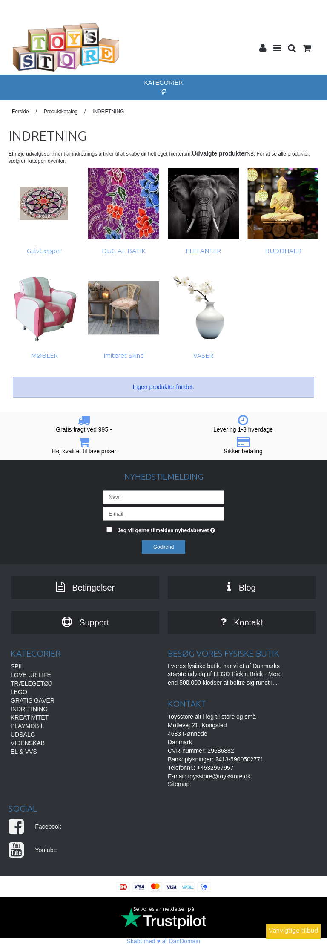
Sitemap (178, 784)
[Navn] (163, 496)
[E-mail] (163, 513)
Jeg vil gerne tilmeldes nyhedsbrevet (171, 528)
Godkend (163, 547)
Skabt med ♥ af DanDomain (164, 941)
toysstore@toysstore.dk (219, 776)
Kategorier (163, 87)
